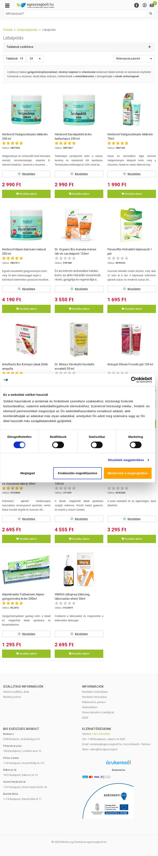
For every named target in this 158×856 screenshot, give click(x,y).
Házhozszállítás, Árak (16, 691)
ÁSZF (85, 717)
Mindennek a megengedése (129, 473)
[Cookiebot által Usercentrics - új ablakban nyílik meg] (135, 380)
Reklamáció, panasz (94, 702)
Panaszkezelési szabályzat (98, 712)
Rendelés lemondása (94, 696)
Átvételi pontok (12, 696)
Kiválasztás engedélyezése (79, 473)
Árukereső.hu (118, 770)
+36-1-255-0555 (101, 733)
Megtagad (29, 473)
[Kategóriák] (7, 5)
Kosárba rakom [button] (26, 193)
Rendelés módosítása (95, 691)
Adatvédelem (90, 707)
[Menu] (136, 5)
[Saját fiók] (144, 5)
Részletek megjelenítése (127, 460)
